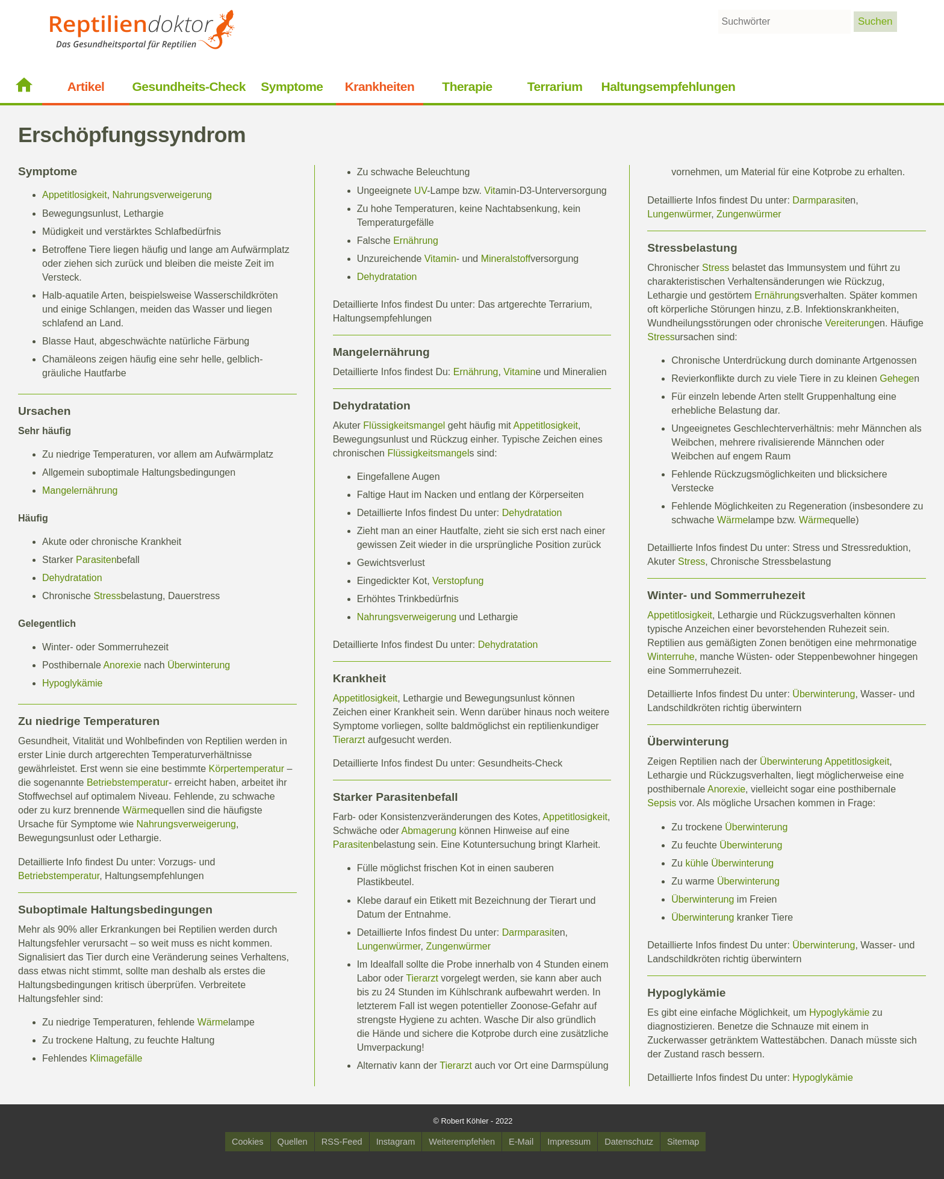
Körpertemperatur (246, 769)
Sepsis (661, 803)
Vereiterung (849, 323)
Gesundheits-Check (189, 86)
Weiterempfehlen (462, 1141)
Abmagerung (429, 831)
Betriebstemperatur (128, 782)
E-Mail (521, 1141)
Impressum (569, 1141)
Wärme (138, 810)
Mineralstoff (505, 259)
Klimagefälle (116, 1058)
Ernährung (415, 240)
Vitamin (440, 259)
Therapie (467, 86)
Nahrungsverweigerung (162, 195)
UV (420, 190)
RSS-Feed (341, 1141)
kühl (694, 863)
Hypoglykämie (72, 683)
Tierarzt (349, 740)
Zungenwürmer (458, 946)
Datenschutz (628, 1141)
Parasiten (96, 560)
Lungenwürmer (389, 946)
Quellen (293, 1141)
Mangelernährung (79, 490)
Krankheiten (380, 86)
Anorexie (122, 665)
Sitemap (683, 1141)
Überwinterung (198, 665)
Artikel (86, 86)
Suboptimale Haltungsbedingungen (115, 909)
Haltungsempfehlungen (668, 86)
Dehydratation (72, 578)
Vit (489, 190)
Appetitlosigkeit (74, 195)
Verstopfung (457, 581)
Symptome (292, 86)
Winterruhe (670, 657)
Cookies (248, 1141)
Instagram (395, 1141)
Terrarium (555, 86)
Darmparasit (528, 932)
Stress (106, 596)
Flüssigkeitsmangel (404, 425)
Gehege (897, 378)
